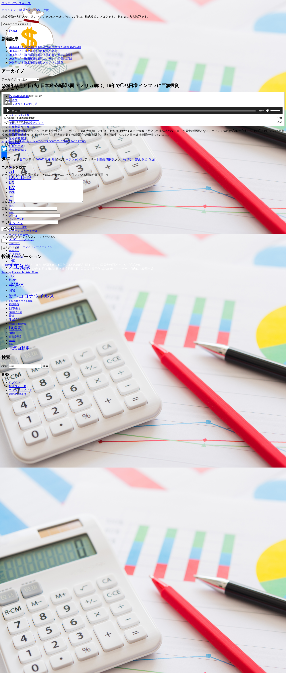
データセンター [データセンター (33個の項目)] (16, 254)
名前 (5, 605)
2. (18, 515)
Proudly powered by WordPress (19, 669)
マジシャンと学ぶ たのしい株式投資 (25, 9)
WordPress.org (17, 393)
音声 (23, 552)
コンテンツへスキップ (16, 3)
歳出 (144, 552)
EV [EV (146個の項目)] (12, 187)
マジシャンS (73, 552)
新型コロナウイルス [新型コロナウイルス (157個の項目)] (31, 296)
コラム (13, 107)
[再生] (8, 503)
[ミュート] (267, 503)
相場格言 (14, 142)
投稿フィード (17, 386)
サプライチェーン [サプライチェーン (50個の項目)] (20, 234)
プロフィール (17, 111)
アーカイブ (8, 79)
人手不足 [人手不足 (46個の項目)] (14, 272)
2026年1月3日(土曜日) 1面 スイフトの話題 (36, 62)
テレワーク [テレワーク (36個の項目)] (14, 243)
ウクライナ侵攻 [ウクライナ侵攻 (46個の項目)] (18, 227)
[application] (143, 503)
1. (19, 511)
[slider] (138, 504)
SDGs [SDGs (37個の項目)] (11, 206)
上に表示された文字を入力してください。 (29, 634)
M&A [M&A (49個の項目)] (12, 202)
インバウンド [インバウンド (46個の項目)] (16, 219)
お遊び (13, 100)
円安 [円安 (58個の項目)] (12, 276)
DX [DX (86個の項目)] (11, 182)
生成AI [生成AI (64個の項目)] (14, 320)
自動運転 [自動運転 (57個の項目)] (15, 336)
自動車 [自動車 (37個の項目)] (12, 333)
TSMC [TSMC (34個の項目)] (11, 212)
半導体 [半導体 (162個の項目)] (16, 285)
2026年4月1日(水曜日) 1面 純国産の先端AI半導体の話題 (45, 47)
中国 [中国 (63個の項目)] (12, 261)
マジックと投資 (19, 115)
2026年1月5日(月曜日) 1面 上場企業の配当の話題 (40, 54)
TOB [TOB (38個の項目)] (11, 209)
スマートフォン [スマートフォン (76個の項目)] (21, 239)
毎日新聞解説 (17, 134)
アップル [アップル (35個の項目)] (13, 216)
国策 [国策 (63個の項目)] (12, 290)
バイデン (127, 552)
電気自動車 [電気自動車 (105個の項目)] (19, 348)
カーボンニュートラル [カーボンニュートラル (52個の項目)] (23, 230)
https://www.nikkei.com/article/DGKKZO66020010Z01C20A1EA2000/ (43, 534)
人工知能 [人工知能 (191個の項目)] (19, 267)
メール (6, 612)
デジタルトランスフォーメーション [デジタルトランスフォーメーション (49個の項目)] (31, 246)
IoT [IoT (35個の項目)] (10, 199)
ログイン (14, 382)
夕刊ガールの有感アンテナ (26, 123)
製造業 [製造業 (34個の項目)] (12, 340)
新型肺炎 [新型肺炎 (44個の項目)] (14, 304)
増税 (137, 552)
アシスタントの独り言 (23, 103)
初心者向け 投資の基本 (24, 119)
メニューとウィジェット (16, 23)
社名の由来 (16, 146)
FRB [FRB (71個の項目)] (12, 192)
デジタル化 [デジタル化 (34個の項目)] (14, 250)
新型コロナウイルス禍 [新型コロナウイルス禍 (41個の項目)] (20, 301)
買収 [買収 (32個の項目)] (11, 344)
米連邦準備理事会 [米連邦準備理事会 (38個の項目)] (17, 323)
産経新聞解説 (17, 138)
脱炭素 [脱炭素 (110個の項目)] (15, 328)
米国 (152, 552)
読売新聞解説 (17, 149)
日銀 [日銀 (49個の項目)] (11, 315)
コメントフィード (20, 390)
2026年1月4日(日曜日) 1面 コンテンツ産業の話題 (40, 58)
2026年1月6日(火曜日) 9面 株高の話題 (33, 51)
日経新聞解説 (17, 130)
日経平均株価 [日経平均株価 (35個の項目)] (15, 312)
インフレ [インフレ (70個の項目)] (16, 223)
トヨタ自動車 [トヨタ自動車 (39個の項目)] (16, 257)
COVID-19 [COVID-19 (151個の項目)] (20, 177)
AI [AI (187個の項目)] (11, 171)
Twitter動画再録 (19, 96)
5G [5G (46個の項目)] (10, 166)
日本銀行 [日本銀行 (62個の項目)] (15, 308)
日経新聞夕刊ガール (22, 126)
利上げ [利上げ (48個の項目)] (13, 279)
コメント (7, 599)
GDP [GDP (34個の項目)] (11, 196)
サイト (5, 619)
